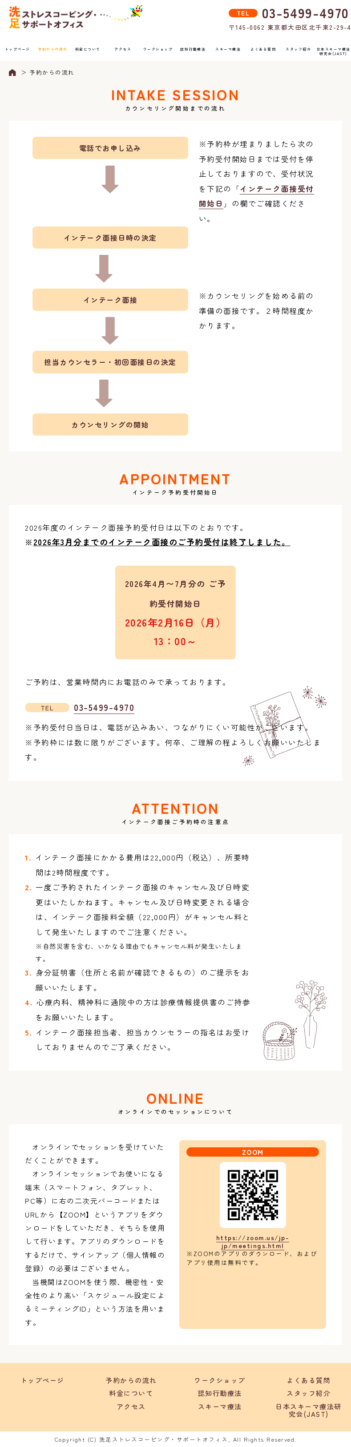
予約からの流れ (53, 49)
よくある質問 (263, 49)
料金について (88, 49)
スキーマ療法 (228, 49)
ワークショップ (158, 49)
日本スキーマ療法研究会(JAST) (334, 51)
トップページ (17, 49)
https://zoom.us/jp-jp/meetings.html (253, 1241)
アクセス (122, 49)
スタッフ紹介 (298, 49)
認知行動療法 (193, 49)
